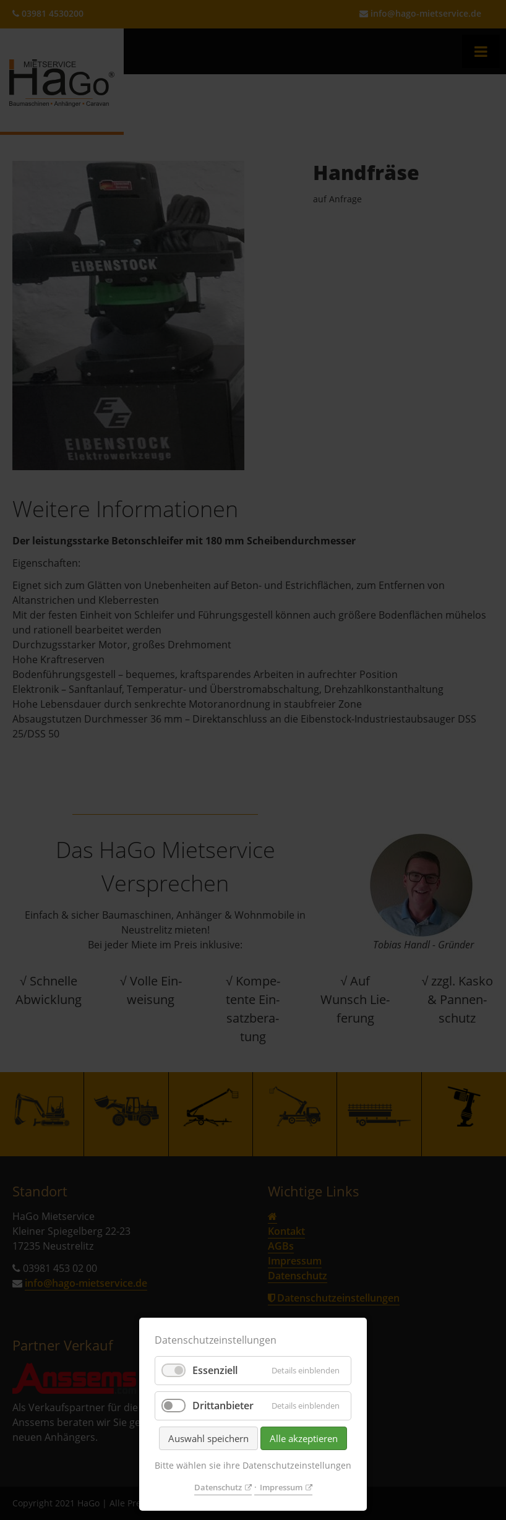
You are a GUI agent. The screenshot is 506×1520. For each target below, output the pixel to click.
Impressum (281, 1487)
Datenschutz (218, 1487)
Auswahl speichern (208, 1438)
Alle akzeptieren (304, 1438)
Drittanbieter (223, 1405)
